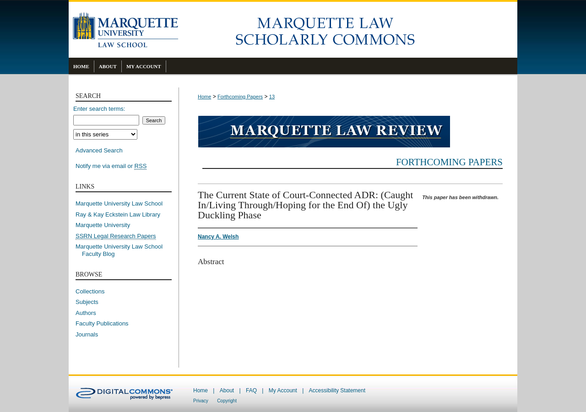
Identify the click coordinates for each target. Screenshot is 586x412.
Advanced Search (99, 150)
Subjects (87, 301)
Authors (86, 312)
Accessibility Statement (337, 390)
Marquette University (103, 225)
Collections (90, 291)
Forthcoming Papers (240, 96)
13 (272, 96)
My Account (283, 390)
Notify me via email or (111, 166)
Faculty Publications (102, 323)
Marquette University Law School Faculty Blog (122, 250)
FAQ (251, 390)
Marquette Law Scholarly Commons (348, 30)
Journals (87, 334)
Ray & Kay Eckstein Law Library (118, 214)
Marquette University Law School (119, 203)
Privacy (200, 400)
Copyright (227, 400)
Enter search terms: (99, 108)
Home (204, 96)
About (227, 390)
